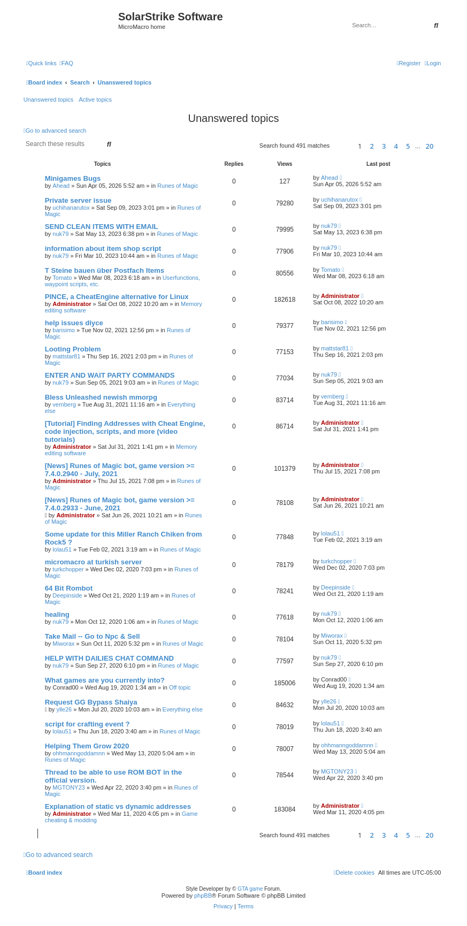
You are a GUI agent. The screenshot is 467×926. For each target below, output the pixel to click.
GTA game (250, 889)
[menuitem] (66, 63)
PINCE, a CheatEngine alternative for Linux (117, 297)
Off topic (180, 687)
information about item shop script (103, 248)
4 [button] (396, 146)
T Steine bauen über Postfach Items (105, 270)
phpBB (203, 895)
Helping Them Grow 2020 (87, 746)
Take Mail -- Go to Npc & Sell (92, 636)
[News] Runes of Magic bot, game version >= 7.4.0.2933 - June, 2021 (120, 504)
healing (57, 614)
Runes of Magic (177, 185)
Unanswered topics (49, 99)
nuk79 (60, 234)
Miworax (63, 643)
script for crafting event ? (87, 724)
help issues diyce (74, 323)
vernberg (63, 404)
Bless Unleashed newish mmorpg (101, 397)
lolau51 (61, 549)
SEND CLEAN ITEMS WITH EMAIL (101, 227)
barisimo (63, 330)
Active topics (95, 99)
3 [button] (384, 146)
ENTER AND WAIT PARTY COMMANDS (110, 375)
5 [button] (408, 146)
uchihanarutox (70, 207)
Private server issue (78, 200)
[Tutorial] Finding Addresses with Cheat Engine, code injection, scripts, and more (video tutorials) (125, 431)
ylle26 (64, 709)
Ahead (61, 185)
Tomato (62, 277)
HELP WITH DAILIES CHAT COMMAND (109, 658)
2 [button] (372, 146)
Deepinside (67, 595)
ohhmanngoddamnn (78, 753)
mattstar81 (66, 356)
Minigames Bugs (73, 178)
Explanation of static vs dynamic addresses (118, 806)
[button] (342, 145)
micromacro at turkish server (93, 562)
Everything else (183, 709)
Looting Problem (73, 349)
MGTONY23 (68, 787)
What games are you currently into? (105, 680)
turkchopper (67, 569)
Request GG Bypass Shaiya (91, 702)
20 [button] (430, 146)
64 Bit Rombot (69, 588)
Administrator (71, 304)
